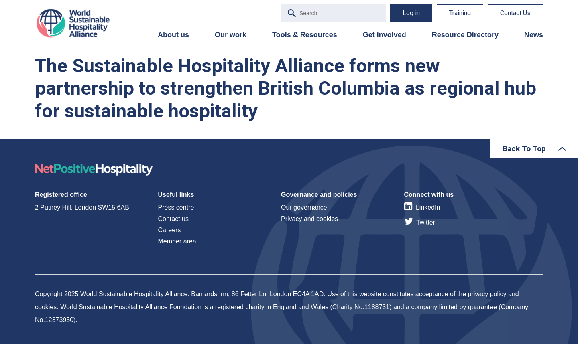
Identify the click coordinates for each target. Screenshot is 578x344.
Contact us (173, 218)
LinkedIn (428, 207)
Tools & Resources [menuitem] (304, 35)
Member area (177, 241)
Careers (169, 230)
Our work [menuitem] (230, 35)
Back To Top (524, 148)
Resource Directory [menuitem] (465, 35)
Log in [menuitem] (411, 13)
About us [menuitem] (173, 35)
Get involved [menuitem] (384, 35)
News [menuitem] (533, 35)
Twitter (425, 222)
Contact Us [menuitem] (515, 13)
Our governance (304, 207)
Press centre (176, 207)
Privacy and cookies (309, 218)
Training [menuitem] (460, 13)
